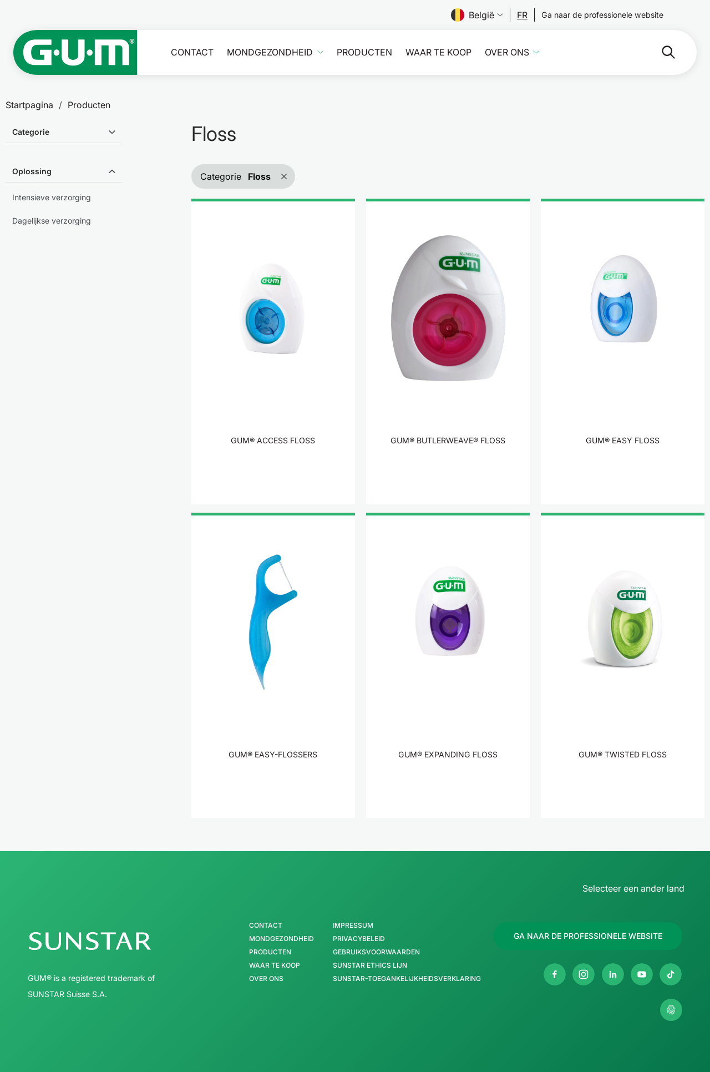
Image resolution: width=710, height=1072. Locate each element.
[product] (273, 351)
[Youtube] (642, 974)
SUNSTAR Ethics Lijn (370, 965)
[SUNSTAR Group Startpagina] (123, 941)
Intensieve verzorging (51, 197)
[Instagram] (583, 974)
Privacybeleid (359, 939)
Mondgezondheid (270, 52)
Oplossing (32, 171)
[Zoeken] (624, 52)
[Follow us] (522, 15)
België (477, 15)
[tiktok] (671, 974)
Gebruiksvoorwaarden (376, 952)
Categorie (30, 131)
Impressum (353, 925)
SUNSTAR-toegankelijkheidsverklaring (407, 978)
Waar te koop (438, 52)
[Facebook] (555, 974)
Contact (192, 52)
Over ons (507, 52)
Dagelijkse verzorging (51, 220)
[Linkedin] (613, 974)
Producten (364, 52)
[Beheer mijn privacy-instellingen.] (671, 1010)
